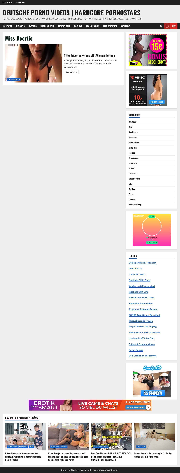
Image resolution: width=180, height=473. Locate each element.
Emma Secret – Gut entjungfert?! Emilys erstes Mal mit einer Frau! (153, 455)
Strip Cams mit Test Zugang (143, 326)
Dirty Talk (133, 147)
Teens (131, 194)
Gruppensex (134, 157)
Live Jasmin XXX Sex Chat (141, 338)
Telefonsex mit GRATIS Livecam (144, 332)
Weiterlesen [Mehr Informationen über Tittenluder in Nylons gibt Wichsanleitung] (72, 72)
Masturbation (134, 178)
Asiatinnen (133, 132)
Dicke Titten (134, 142)
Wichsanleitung (14, 79)
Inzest (131, 168)
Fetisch (132, 152)
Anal (130, 126)
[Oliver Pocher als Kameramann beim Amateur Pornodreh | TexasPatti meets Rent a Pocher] (25, 436)
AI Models (20, 26)
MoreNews (98, 470)
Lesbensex (133, 173)
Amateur (132, 121)
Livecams (32, 26)
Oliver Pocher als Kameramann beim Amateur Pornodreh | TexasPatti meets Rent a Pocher (23, 456)
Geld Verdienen (110, 26)
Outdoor (132, 189)
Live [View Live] (170, 26)
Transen (132, 199)
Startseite (7, 26)
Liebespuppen (64, 26)
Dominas (78, 26)
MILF (131, 183)
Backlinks (125, 26)
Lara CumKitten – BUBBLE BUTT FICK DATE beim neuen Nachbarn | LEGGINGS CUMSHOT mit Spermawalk (111, 456)
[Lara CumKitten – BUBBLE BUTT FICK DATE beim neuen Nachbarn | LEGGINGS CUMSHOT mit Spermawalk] (111, 436)
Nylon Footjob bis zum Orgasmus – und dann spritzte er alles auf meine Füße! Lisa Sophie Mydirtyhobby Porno (68, 456)
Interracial (133, 163)
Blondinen (133, 137)
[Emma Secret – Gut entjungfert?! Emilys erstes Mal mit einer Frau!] (154, 436)
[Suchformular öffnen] (161, 26)
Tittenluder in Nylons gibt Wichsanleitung (33, 63)
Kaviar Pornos (92, 26)
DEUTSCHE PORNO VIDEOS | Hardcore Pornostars (71, 12)
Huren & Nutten (47, 26)
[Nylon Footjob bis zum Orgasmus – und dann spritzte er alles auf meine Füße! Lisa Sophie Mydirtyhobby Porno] (68, 436)
